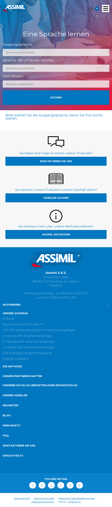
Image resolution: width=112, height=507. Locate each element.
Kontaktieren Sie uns (56, 161)
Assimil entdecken (56, 234)
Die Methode (12, 366)
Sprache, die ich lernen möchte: (28, 60)
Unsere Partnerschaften (22, 376)
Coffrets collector (15, 359)
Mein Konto (11, 425)
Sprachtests (13, 455)
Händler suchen (56, 197)
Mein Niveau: (13, 76)
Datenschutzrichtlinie (42, 501)
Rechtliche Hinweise (44, 498)
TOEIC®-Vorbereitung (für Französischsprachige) (39, 330)
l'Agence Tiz (74, 501)
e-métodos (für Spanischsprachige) (29, 341)
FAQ (6, 435)
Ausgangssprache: (17, 44)
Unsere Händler (15, 395)
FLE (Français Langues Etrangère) (27, 353)
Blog (7, 415)
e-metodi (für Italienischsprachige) (28, 347)
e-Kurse (8, 318)
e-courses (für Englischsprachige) (27, 336)
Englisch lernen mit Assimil (23, 324)
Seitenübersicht (22, 498)
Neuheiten (10, 405)
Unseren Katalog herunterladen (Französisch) (40, 385)
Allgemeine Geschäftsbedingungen (76, 498)
